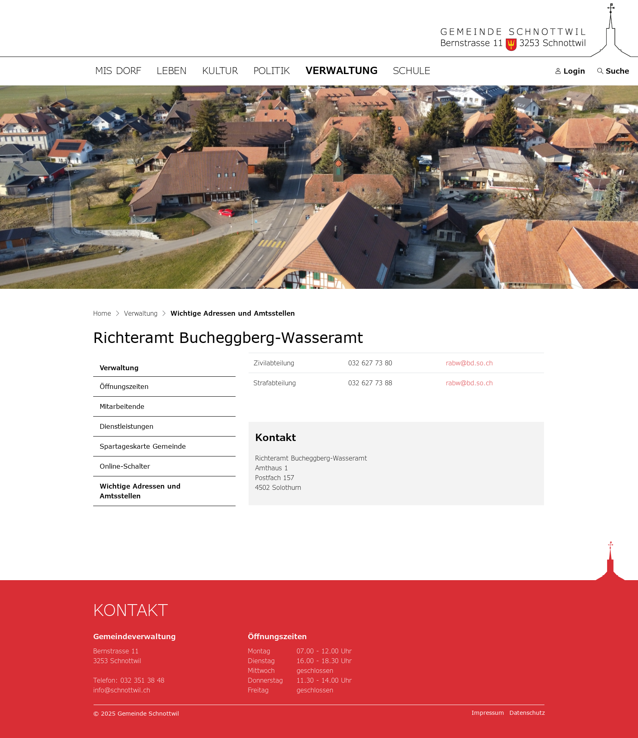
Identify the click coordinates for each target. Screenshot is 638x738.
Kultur (220, 70)
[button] (613, 71)
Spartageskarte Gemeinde (143, 446)
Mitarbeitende (122, 406)
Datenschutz (527, 712)
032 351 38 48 (142, 680)
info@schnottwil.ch (121, 690)
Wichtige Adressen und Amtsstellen (140, 494)
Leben (171, 70)
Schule (411, 70)
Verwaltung (341, 70)
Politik (271, 70)
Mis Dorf (118, 70)
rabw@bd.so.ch (469, 363)
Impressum (488, 712)
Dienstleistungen (126, 426)
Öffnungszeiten (124, 386)
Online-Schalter (125, 466)
